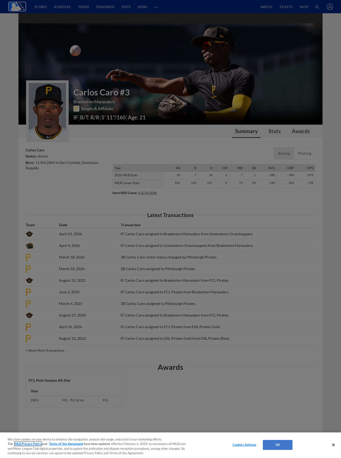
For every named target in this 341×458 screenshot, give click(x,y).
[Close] (333, 445)
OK (277, 445)
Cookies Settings (244, 445)
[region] (170, 445)
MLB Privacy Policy (28, 444)
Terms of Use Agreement (66, 444)
